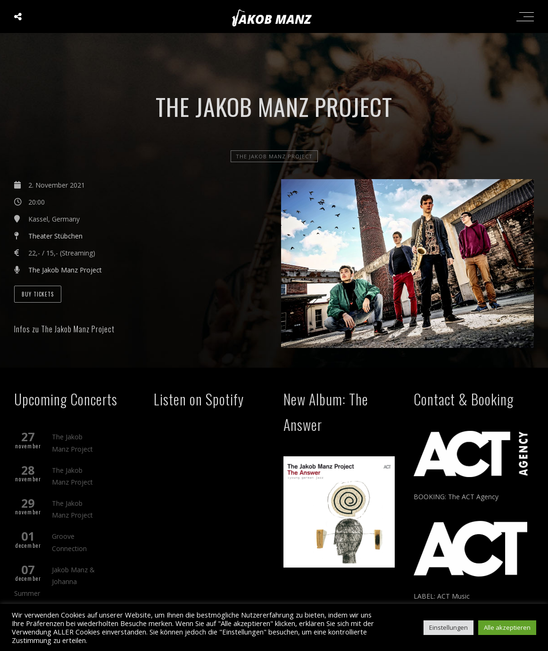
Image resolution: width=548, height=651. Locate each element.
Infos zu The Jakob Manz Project (64, 329)
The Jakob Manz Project (274, 156)
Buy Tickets (38, 294)
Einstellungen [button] (448, 627)
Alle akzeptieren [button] (507, 627)
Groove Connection (69, 542)
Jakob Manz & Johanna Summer (54, 581)
